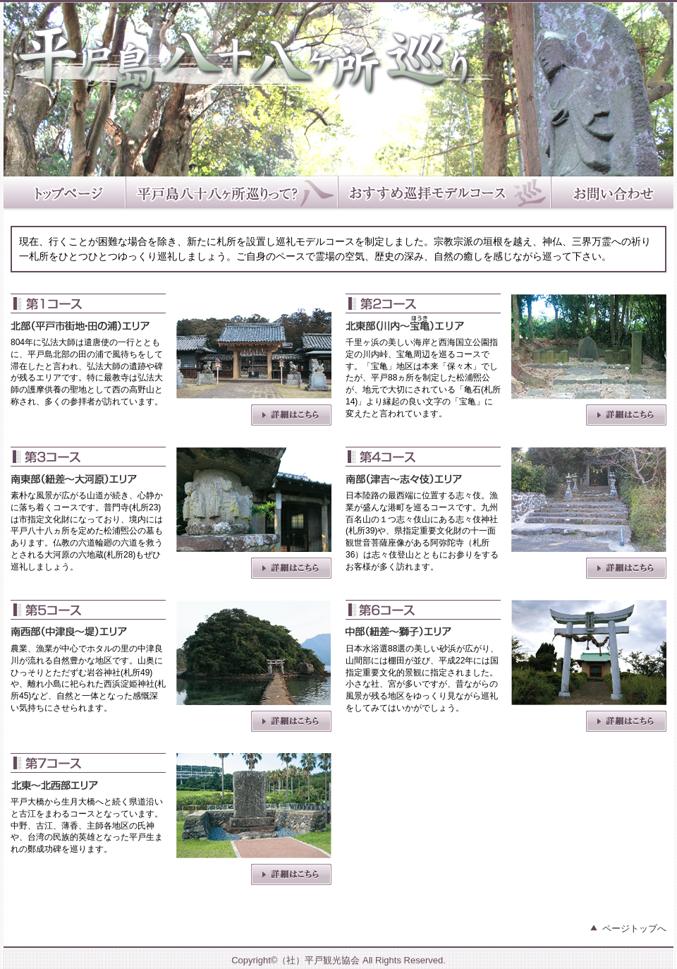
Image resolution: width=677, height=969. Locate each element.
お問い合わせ (612, 194)
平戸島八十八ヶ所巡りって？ (232, 194)
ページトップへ (634, 928)
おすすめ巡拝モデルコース (444, 194)
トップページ (65, 194)
